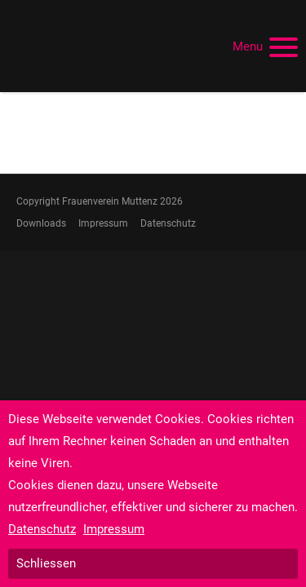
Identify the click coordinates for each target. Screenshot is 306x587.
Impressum (103, 223)
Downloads (41, 223)
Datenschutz (168, 223)
